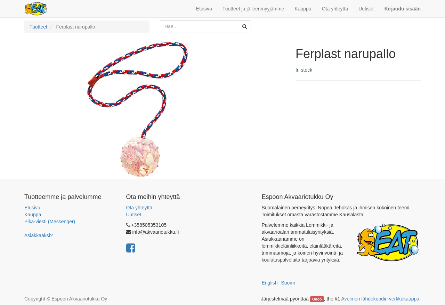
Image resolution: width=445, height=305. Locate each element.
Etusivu (32, 207)
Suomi (288, 283)
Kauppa (32, 214)
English (270, 283)
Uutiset (133, 214)
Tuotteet (38, 27)
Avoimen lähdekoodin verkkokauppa (380, 299)
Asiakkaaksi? (38, 235)
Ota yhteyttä (139, 207)
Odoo (317, 299)
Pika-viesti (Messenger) (49, 221)
